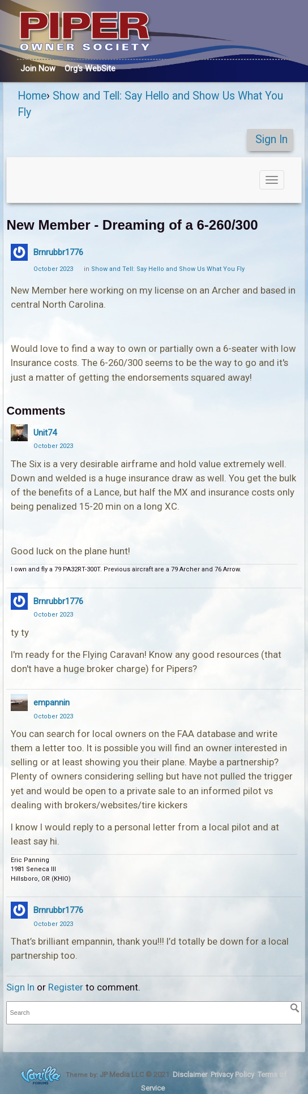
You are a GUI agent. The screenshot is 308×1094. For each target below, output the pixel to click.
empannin (51, 702)
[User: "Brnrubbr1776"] (19, 252)
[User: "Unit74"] (19, 432)
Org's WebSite (90, 68)
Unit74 (45, 433)
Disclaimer (190, 1074)
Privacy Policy (232, 1074)
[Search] (295, 1008)
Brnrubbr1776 (58, 252)
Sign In (271, 139)
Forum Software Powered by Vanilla (41, 1075)
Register (65, 987)
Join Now (37, 68)
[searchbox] (153, 1012)
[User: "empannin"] (19, 702)
